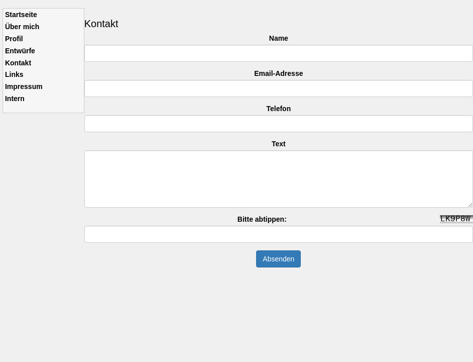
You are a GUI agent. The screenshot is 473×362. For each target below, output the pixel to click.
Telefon (278, 109)
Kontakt (18, 63)
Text (279, 144)
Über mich (22, 27)
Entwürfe (20, 51)
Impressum (24, 86)
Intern (15, 99)
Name (278, 38)
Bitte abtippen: (262, 219)
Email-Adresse (278, 73)
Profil (14, 39)
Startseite (21, 15)
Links (14, 74)
